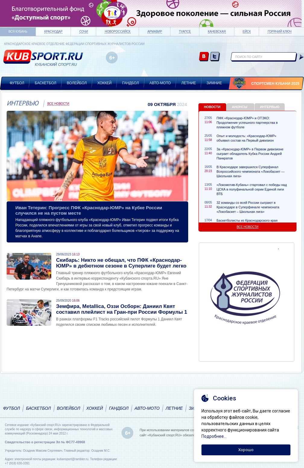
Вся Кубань (17, 31)
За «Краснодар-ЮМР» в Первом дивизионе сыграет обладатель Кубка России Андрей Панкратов (250, 153)
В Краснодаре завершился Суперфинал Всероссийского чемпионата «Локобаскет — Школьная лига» (251, 171)
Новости (212, 107)
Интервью (269, 107)
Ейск (247, 31)
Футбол (17, 83)
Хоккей (104, 83)
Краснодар (53, 31)
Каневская (217, 31)
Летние (188, 83)
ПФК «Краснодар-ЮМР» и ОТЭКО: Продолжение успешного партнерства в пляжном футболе (247, 122)
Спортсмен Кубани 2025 (275, 84)
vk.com (204, 57)
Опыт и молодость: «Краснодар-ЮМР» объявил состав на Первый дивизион (246, 138)
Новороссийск (117, 31)
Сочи (83, 31)
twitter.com (215, 57)
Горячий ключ (279, 31)
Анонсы (239, 107)
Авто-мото (160, 83)
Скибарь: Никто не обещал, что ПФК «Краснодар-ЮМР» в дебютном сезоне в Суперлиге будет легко (121, 263)
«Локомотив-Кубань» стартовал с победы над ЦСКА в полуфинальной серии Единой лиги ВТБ (252, 189)
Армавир (154, 31)
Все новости (58, 103)
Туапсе (185, 31)
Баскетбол (45, 83)
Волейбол (77, 83)
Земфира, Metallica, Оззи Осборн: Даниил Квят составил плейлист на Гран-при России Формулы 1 (121, 309)
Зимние (214, 83)
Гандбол (130, 83)
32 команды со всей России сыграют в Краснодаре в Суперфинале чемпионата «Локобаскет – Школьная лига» (248, 207)
